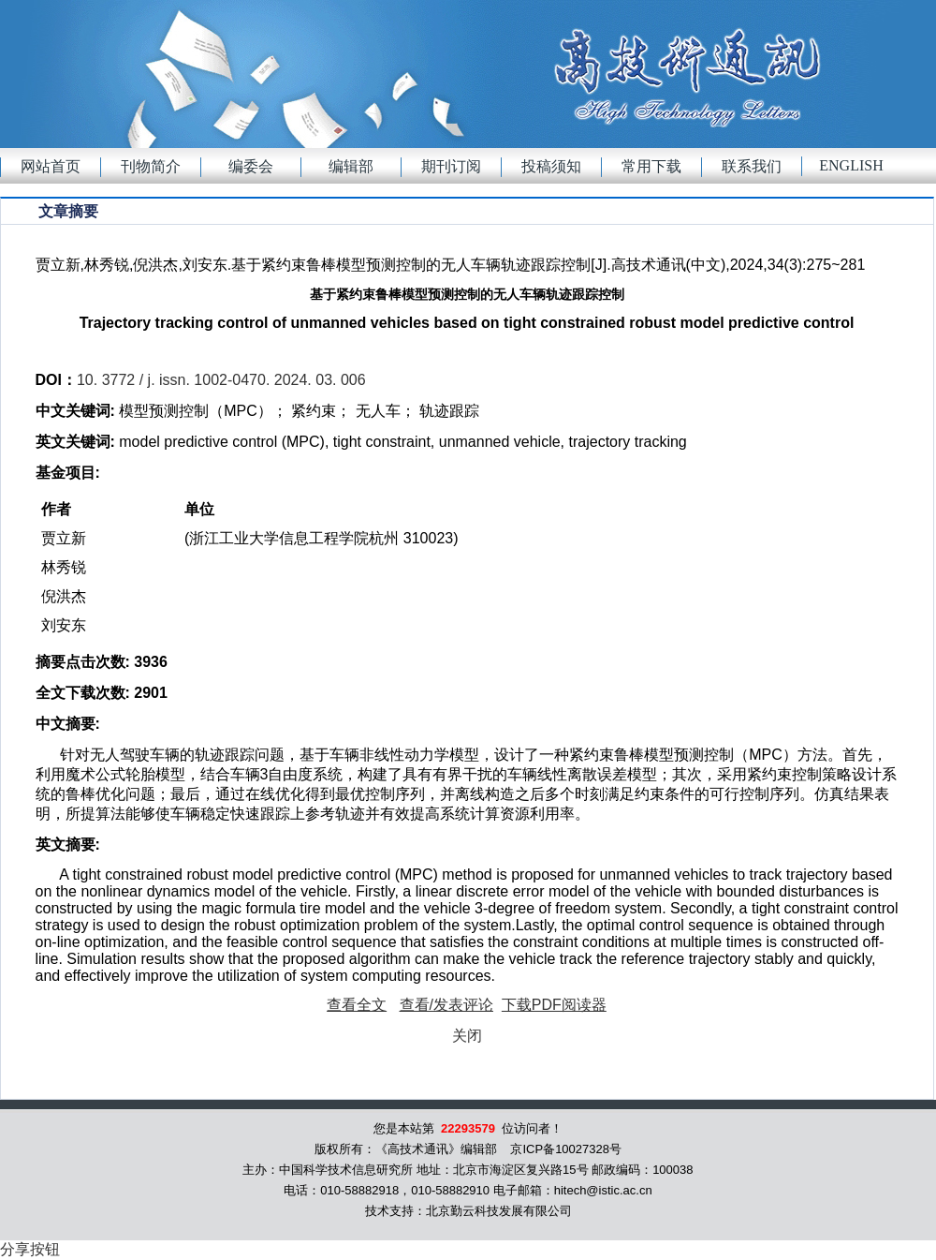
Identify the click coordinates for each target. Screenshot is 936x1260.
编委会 (250, 166)
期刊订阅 (451, 166)
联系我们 (752, 166)
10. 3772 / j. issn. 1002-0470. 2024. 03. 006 (221, 380)
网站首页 (50, 166)
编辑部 (351, 166)
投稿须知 (551, 166)
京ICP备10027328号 (566, 1149)
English (851, 165)
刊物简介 (151, 166)
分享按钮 (30, 1249)
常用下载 (651, 166)
